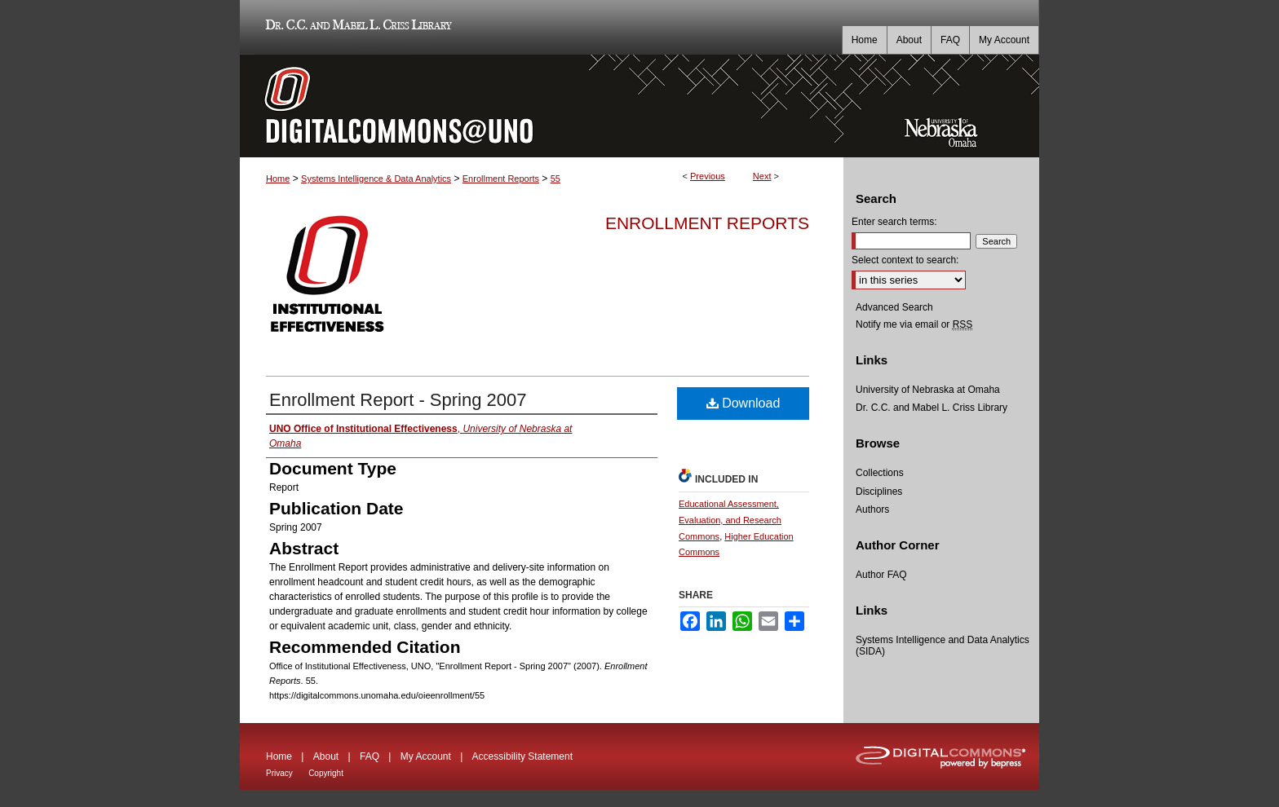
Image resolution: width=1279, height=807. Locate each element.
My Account (426, 756)
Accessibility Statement (522, 756)
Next (762, 176)
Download (743, 403)
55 (555, 178)
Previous (707, 176)
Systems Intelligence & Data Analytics (376, 178)
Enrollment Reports (500, 178)
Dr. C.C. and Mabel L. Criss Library (356, 27)
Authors (872, 509)
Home (278, 178)
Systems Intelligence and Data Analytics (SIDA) (942, 645)
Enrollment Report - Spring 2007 (398, 400)
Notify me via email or (914, 324)
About (326, 756)
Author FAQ (881, 574)
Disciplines (879, 491)
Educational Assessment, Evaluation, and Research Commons (730, 520)
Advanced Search (894, 307)
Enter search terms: (894, 221)
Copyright (325, 773)
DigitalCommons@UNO (541, 106)
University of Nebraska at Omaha (928, 389)
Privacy (279, 773)
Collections (880, 472)
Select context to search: (905, 260)
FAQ (369, 756)
